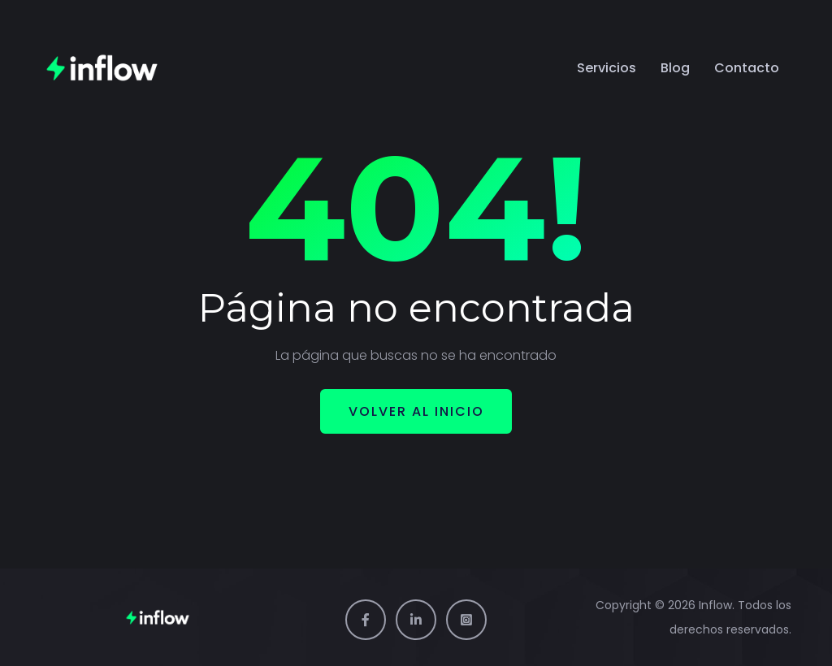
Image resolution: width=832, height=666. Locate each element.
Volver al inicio (416, 411)
